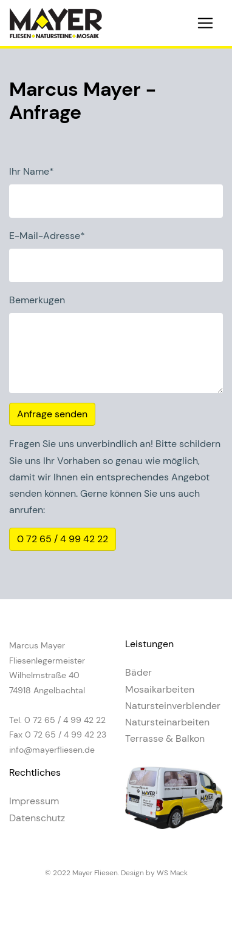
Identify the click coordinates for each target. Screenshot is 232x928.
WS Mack (172, 873)
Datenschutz (37, 818)
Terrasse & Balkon (165, 738)
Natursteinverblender (172, 705)
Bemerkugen (37, 300)
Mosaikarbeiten (159, 689)
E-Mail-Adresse (47, 235)
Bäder (138, 672)
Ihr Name (31, 171)
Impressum (34, 801)
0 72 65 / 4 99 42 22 (62, 539)
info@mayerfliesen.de (52, 749)
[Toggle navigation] (205, 23)
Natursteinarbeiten (167, 722)
